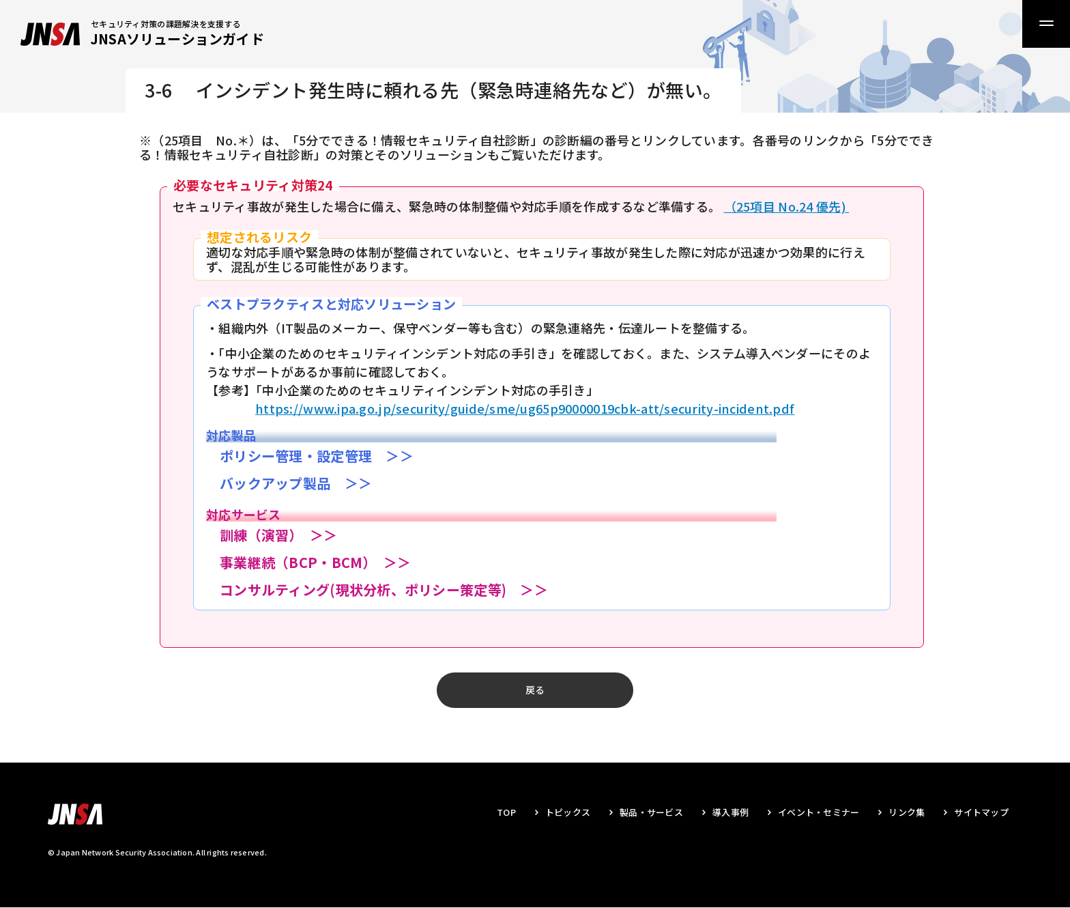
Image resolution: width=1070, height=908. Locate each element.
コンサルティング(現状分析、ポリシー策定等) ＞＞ (384, 589)
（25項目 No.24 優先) (786, 206)
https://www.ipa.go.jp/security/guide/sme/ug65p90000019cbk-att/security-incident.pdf (524, 408)
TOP (506, 812)
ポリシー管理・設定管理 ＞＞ (317, 456)
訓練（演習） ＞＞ (279, 535)
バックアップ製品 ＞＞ (296, 483)
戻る (535, 690)
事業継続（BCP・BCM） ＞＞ (315, 562)
